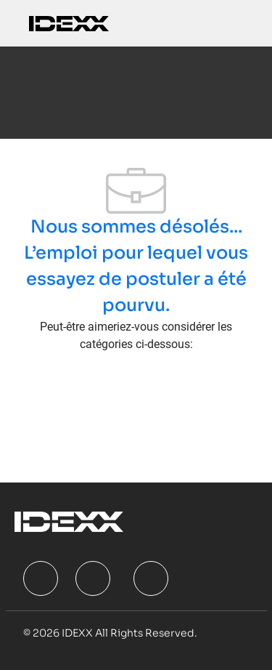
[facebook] (40, 578)
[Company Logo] (69, 23)
